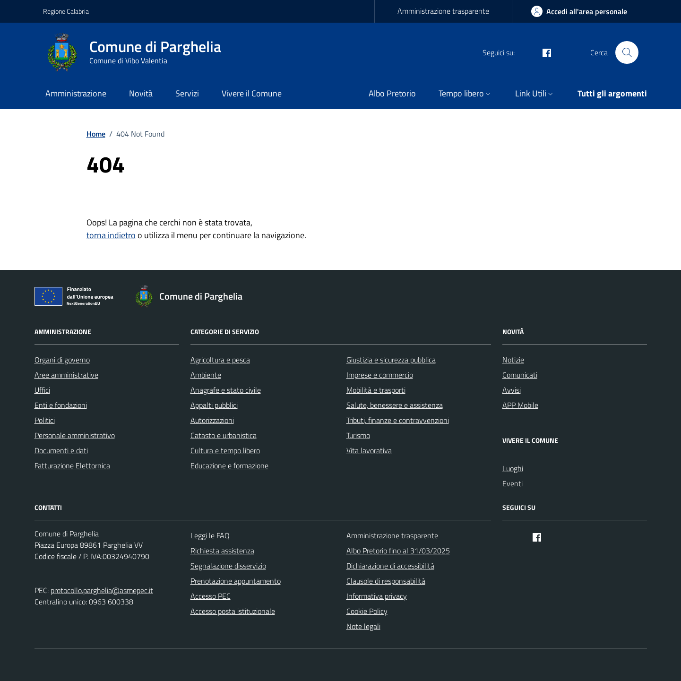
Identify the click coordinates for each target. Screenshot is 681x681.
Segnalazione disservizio (228, 565)
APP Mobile (520, 405)
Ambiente (205, 374)
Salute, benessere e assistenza (394, 405)
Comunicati (519, 374)
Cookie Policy (367, 611)
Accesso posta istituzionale (232, 611)
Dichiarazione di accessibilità (390, 565)
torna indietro (111, 235)
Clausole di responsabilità (385, 580)
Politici (44, 420)
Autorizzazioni (212, 420)
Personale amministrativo (74, 435)
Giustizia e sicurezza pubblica (391, 359)
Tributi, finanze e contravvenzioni (397, 420)
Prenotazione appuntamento (235, 580)
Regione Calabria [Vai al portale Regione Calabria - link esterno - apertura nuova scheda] (66, 11)
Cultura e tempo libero (225, 450)
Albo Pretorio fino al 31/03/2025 (398, 550)
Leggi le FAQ (210, 535)
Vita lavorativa (369, 450)
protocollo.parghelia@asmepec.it (102, 590)
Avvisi (511, 390)
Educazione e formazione (229, 465)
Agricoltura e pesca (220, 359)
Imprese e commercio (379, 374)
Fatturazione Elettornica (72, 465)
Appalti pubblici (214, 405)
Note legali (363, 626)
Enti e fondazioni (60, 405)
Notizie (513, 359)
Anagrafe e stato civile (225, 390)
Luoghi (512, 468)
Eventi (512, 483)
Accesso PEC (210, 596)
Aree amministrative (66, 374)
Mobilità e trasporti (375, 390)
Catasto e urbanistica (223, 435)
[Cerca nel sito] (626, 52)
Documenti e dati (61, 450)
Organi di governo (62, 359)
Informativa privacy (376, 596)
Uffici (42, 390)
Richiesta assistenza (222, 550)
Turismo (358, 435)
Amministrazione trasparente (443, 11)
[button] (465, 94)
